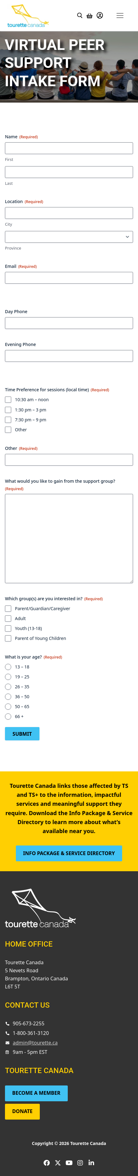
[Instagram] (80, 1163)
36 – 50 (22, 696)
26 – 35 (22, 687)
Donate (22, 1111)
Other (21, 430)
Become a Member (36, 1092)
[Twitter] (57, 1163)
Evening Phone (20, 344)
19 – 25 (22, 677)
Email (21, 266)
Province (13, 248)
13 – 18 (22, 667)
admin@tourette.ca (35, 1042)
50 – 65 (22, 706)
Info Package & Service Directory (69, 853)
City (8, 224)
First (9, 159)
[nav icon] (120, 15)
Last (9, 183)
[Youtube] (69, 1163)
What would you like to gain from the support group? (60, 484)
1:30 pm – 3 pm (30, 410)
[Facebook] (46, 1163)
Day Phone (16, 311)
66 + (19, 716)
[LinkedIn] (91, 1163)
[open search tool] (80, 15)
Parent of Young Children (40, 638)
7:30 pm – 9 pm (30, 420)
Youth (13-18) (28, 628)
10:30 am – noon (32, 399)
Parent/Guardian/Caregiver (42, 608)
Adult (20, 618)
